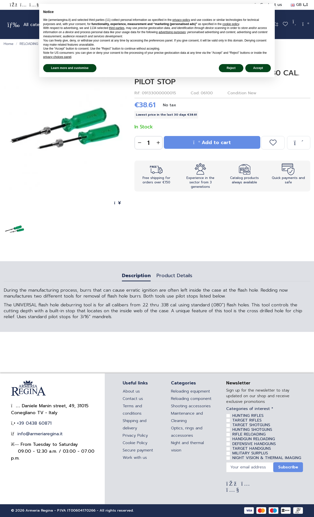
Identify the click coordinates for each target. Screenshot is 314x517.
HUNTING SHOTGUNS (252, 430)
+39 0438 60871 (33, 423)
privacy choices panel (57, 57)
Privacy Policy (135, 435)
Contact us (133, 399)
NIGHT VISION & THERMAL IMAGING (266, 458)
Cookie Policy (135, 443)
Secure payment (138, 450)
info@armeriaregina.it (39, 433)
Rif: (137, 93)
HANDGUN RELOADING (253, 439)
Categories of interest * (249, 409)
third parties (116, 28)
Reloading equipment (190, 391)
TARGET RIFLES (247, 420)
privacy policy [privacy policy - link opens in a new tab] (181, 20)
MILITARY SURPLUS (250, 453)
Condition (237, 93)
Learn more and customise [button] (70, 68)
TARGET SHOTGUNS (251, 425)
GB (299, 5)
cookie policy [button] (230, 24)
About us (131, 391)
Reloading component (191, 399)
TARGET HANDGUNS (251, 448)
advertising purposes (172, 32)
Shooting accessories (191, 406)
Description (136, 276)
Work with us (135, 458)
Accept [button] (258, 68)
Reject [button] (231, 68)
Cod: (195, 93)
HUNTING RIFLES (247, 416)
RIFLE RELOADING (249, 434)
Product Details (174, 276)
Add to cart (212, 142)
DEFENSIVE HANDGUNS (254, 444)
